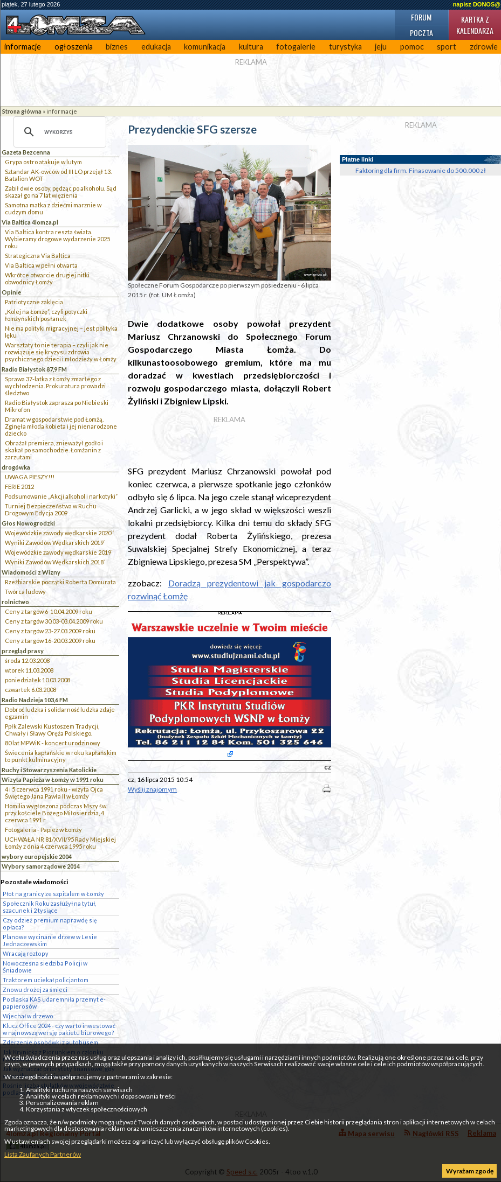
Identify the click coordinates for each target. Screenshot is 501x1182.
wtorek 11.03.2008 (29, 670)
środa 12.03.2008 (27, 660)
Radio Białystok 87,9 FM (34, 369)
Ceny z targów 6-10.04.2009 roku (48, 611)
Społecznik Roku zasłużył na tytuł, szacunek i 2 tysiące (49, 907)
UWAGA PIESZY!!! (29, 476)
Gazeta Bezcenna (26, 152)
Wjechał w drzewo (28, 1015)
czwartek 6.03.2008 (30, 689)
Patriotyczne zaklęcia (34, 301)
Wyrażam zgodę (469, 1171)
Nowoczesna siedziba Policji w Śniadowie (45, 967)
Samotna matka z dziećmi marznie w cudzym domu (53, 208)
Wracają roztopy (26, 953)
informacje (22, 46)
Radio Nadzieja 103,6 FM (35, 699)
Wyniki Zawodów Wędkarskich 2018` (55, 561)
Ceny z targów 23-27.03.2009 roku (50, 630)
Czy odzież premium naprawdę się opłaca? (50, 924)
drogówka (16, 467)
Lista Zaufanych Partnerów (42, 1154)
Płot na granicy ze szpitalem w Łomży (53, 893)
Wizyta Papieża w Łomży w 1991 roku (53, 779)
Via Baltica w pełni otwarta (41, 265)
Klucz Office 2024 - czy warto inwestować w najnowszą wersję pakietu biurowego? (59, 1029)
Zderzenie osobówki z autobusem (50, 1042)
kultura (251, 46)
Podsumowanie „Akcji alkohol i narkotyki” (61, 496)
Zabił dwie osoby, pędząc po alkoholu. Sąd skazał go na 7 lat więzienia (60, 192)
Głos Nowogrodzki (28, 523)
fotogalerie (295, 46)
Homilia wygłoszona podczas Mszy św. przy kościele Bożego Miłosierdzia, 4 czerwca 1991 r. (56, 812)
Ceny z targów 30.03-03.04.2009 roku (54, 621)
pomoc (412, 46)
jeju (381, 46)
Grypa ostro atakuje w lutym (43, 161)
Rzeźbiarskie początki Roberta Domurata (60, 581)
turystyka (345, 46)
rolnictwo (15, 601)
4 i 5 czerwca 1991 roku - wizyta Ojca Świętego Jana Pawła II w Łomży (54, 793)
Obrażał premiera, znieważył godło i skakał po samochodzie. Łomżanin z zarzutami (54, 449)
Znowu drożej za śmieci (35, 989)
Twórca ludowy (25, 591)
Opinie (11, 292)
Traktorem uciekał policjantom (45, 979)
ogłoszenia (73, 46)
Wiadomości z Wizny (31, 572)
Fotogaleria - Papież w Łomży (43, 829)
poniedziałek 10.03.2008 (37, 679)
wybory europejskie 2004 (37, 856)
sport (446, 46)
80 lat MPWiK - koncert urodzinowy (52, 742)
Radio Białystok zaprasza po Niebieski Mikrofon (56, 406)
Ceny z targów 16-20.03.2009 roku (50, 640)
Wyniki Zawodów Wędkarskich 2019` (55, 542)
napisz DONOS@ (476, 4)
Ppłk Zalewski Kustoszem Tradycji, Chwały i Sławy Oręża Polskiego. (52, 730)
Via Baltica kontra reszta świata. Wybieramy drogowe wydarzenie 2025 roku (57, 238)
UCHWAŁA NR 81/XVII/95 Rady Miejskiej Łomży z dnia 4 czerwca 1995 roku (60, 843)
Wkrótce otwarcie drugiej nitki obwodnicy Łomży (47, 278)
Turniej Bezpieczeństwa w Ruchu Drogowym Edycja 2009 (51, 509)
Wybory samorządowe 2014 (41, 866)
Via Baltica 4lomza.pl (30, 222)
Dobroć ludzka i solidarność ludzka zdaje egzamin (60, 713)
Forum (421, 17)
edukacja (156, 46)
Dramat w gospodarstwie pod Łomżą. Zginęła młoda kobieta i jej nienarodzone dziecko (61, 426)
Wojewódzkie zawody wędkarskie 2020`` (59, 532)
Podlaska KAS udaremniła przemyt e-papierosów (54, 1003)
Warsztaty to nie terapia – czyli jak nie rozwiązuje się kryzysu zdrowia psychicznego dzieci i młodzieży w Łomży (60, 351)
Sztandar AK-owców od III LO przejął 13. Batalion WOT (58, 175)
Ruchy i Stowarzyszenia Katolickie (49, 769)
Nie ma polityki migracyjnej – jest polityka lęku (61, 332)
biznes (117, 46)
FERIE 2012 (19, 486)
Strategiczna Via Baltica (38, 255)
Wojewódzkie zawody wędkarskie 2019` (59, 552)
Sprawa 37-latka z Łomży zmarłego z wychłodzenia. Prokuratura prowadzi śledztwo (55, 385)
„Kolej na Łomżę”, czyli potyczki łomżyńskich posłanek (46, 315)
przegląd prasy (23, 650)
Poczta (421, 32)
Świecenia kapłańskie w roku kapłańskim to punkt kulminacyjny (60, 756)
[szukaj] (58, 131)
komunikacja (204, 46)
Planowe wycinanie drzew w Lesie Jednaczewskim (50, 940)
